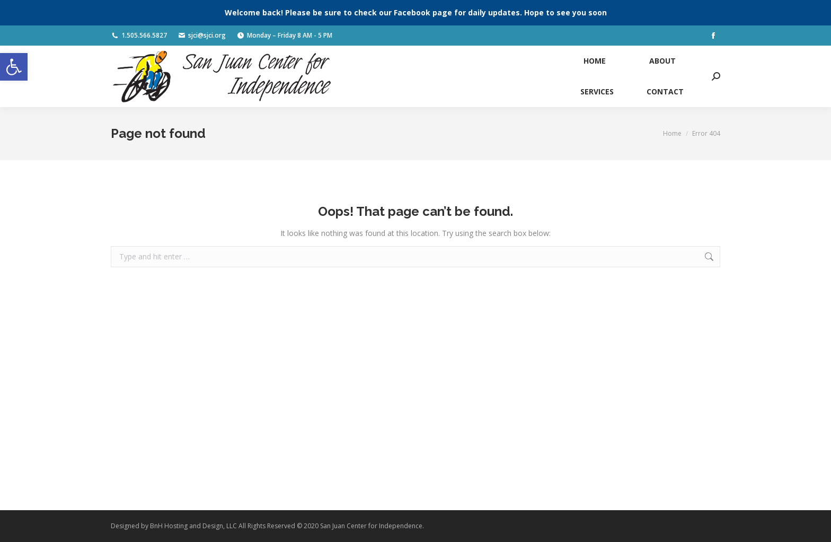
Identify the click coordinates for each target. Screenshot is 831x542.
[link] (14, 67)
